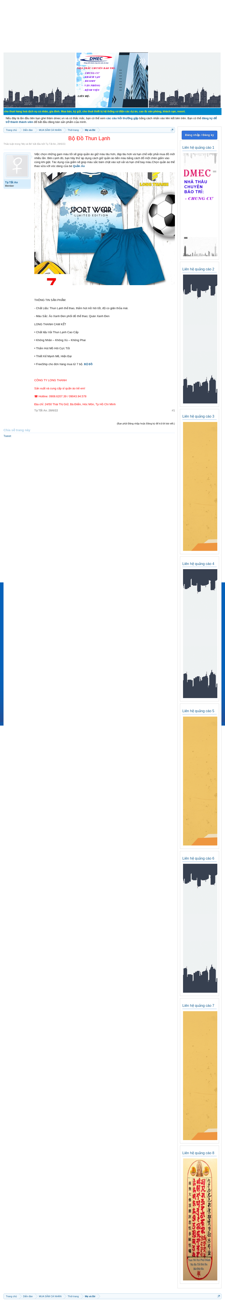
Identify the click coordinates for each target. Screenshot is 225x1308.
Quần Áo (79, 166)
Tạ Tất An (50, 144)
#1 (173, 410)
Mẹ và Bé (27, 144)
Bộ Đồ (88, 364)
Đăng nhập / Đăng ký (199, 135)
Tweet (7, 436)
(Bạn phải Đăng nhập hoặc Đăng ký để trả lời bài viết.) (146, 423)
